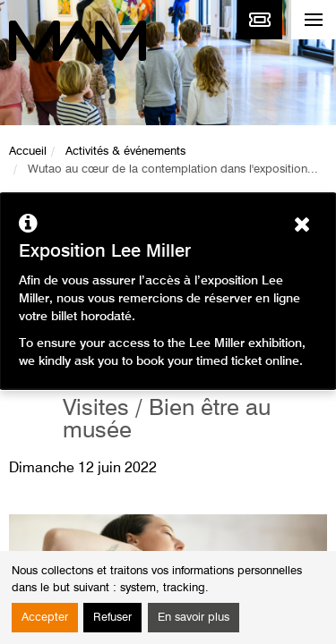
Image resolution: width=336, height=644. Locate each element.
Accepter (45, 617)
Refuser (112, 617)
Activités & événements (125, 151)
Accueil (28, 151)
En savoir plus (193, 617)
